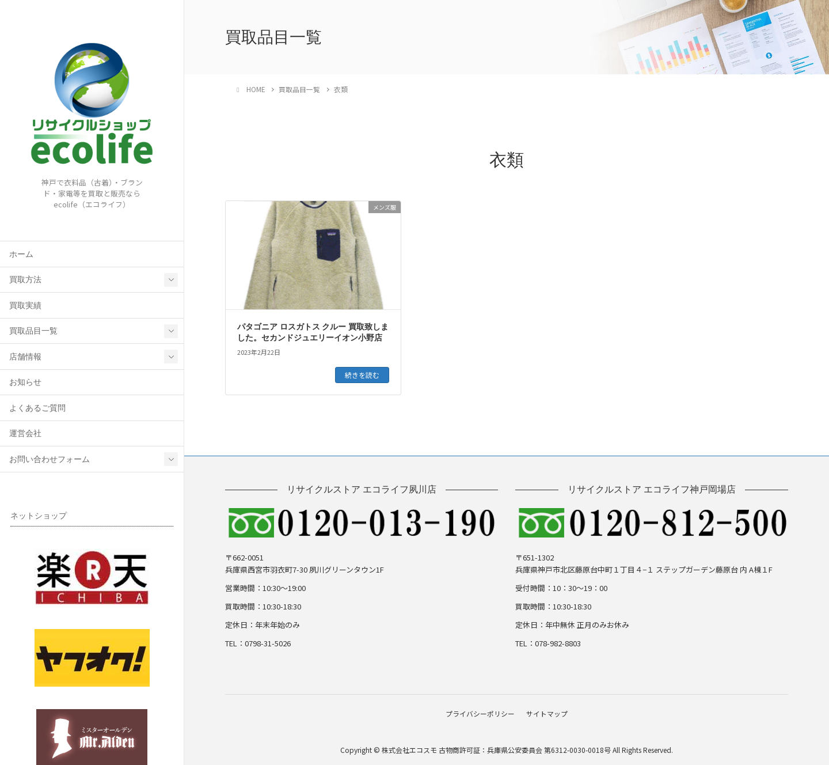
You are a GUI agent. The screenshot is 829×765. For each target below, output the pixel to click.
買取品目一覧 (33, 331)
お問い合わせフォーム (49, 459)
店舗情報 (25, 357)
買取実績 (25, 305)
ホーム (21, 254)
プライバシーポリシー (478, 712)
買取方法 (25, 279)
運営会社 (25, 433)
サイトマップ (548, 712)
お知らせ (25, 382)
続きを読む (362, 375)
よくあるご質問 (37, 408)
